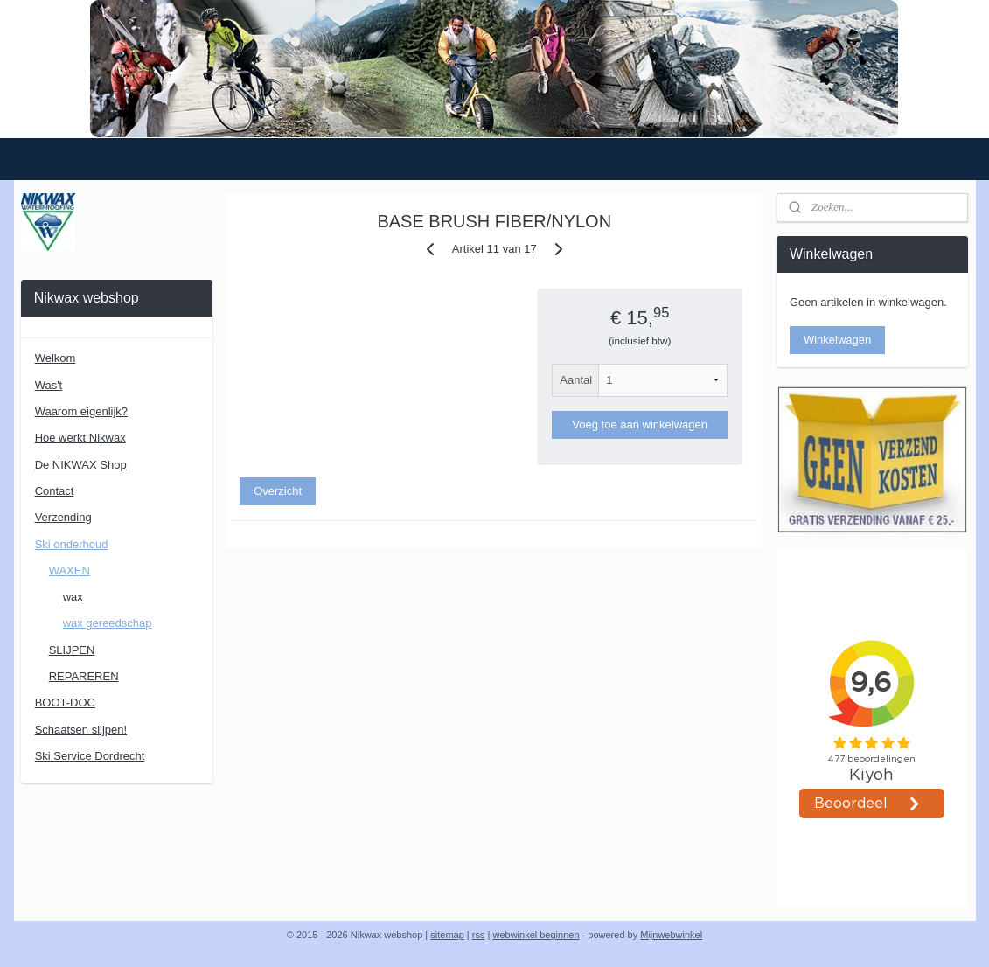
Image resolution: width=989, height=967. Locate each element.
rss (478, 934)
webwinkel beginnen (535, 934)
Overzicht (278, 490)
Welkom (55, 358)
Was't (49, 385)
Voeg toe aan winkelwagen (640, 424)
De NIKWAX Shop (81, 464)
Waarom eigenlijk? (81, 411)
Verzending (63, 517)
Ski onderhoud (71, 544)
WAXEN (69, 570)
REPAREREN (84, 676)
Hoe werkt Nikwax (80, 437)
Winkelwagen (837, 339)
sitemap (447, 934)
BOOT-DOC (65, 702)
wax (73, 596)
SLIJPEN (72, 650)
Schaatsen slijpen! (81, 729)
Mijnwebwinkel (671, 934)
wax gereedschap (107, 623)
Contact (54, 490)
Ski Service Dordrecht (90, 755)
